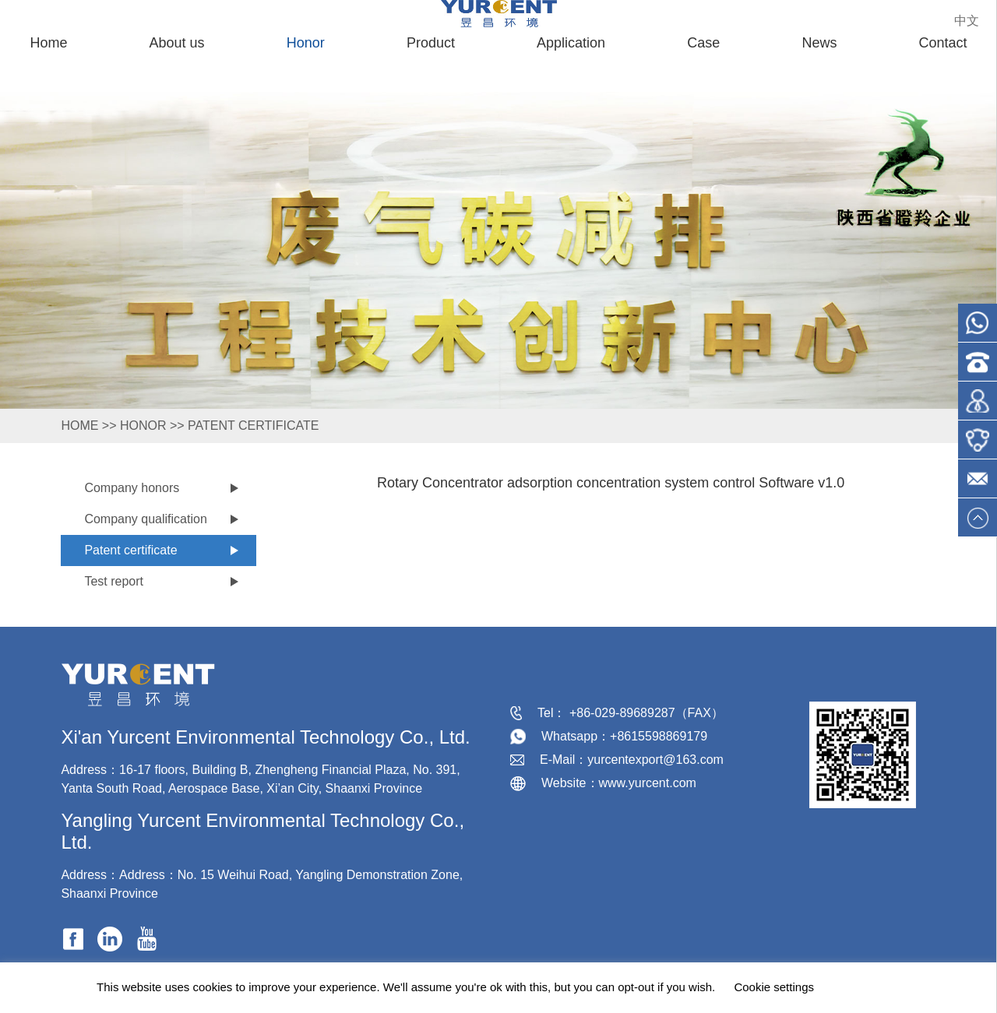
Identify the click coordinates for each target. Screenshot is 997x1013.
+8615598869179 (658, 736)
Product (431, 43)
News (819, 43)
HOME (79, 425)
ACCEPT (866, 988)
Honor (306, 43)
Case (703, 43)
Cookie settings (774, 987)
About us (177, 43)
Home (48, 43)
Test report (113, 581)
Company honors (131, 487)
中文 (966, 20)
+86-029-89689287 (622, 712)
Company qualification (145, 519)
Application (571, 43)
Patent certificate (253, 425)
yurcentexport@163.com (655, 759)
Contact (943, 43)
